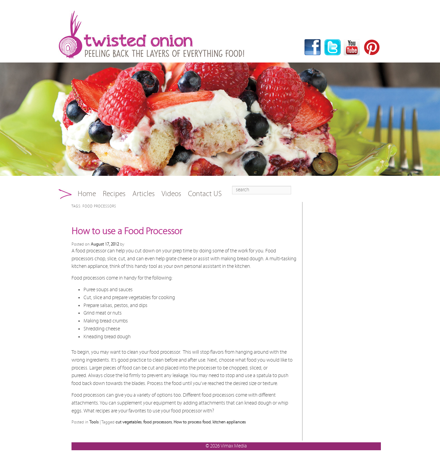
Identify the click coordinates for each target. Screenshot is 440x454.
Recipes (114, 194)
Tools (94, 422)
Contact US (205, 194)
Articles (143, 194)
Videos (171, 194)
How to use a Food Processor (127, 231)
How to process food (192, 422)
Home (87, 194)
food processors (157, 422)
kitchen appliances (229, 422)
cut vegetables (129, 422)
